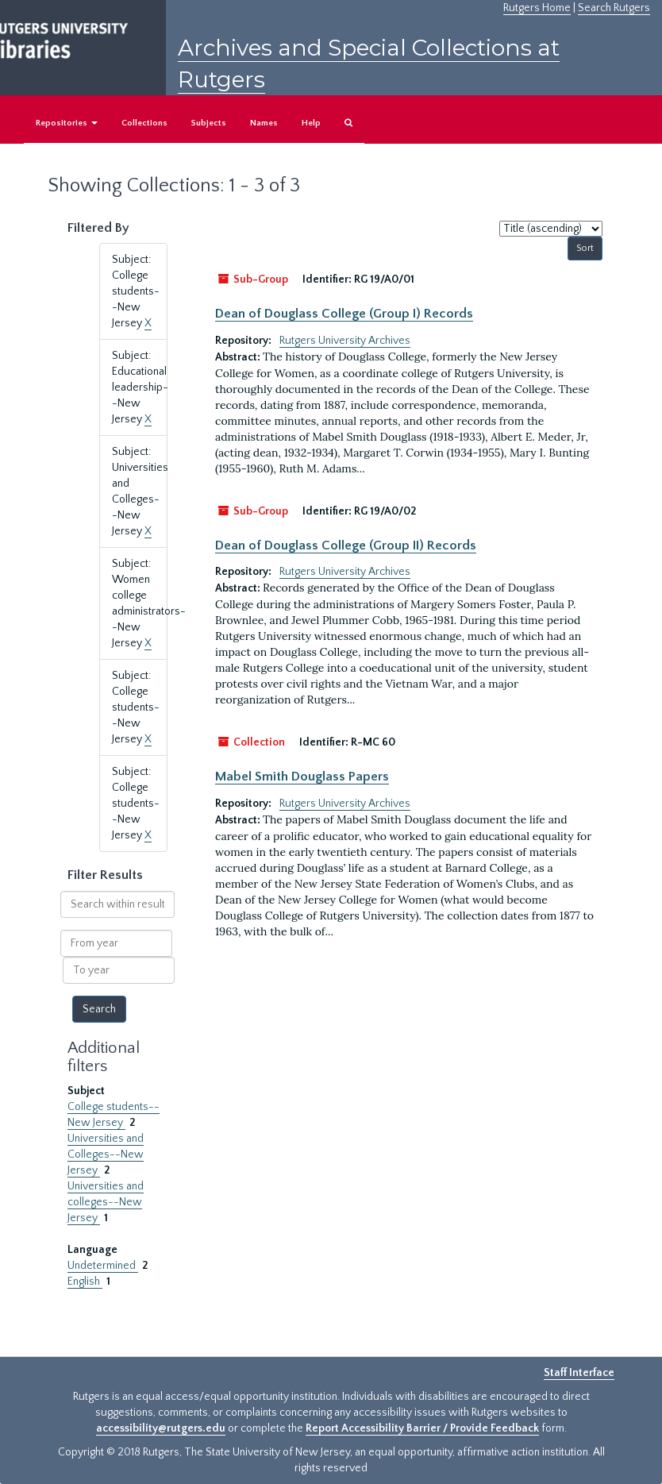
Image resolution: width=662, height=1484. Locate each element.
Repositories (67, 123)
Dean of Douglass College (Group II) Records (345, 545)
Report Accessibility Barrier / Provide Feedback (422, 1428)
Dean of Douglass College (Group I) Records (344, 313)
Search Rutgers (614, 8)
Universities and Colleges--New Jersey (105, 1154)
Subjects (208, 123)
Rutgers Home (537, 8)
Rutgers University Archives (344, 340)
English (84, 1281)
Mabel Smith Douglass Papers (302, 776)
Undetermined (102, 1265)
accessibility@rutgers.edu (160, 1428)
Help (311, 123)
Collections (144, 123)
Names (264, 123)
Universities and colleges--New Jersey (105, 1202)
